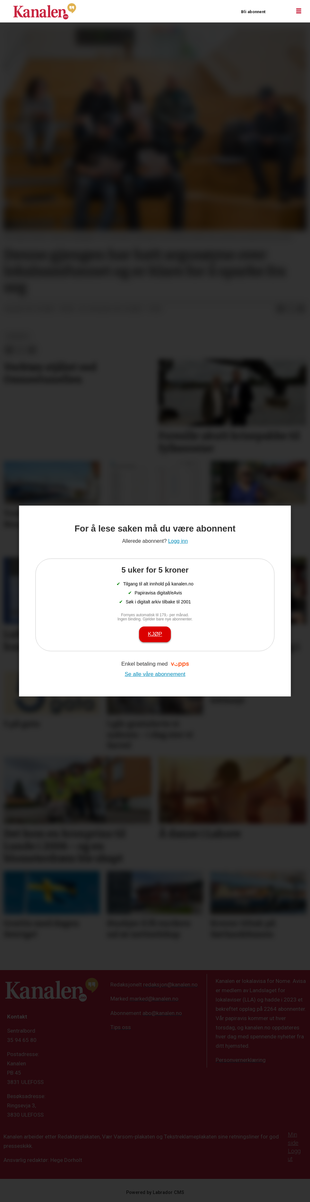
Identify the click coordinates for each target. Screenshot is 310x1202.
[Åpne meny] (298, 11)
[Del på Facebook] (280, 309)
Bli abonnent (253, 11)
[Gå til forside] (44, 11)
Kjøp (155, 634)
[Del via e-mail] (301, 309)
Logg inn (278, 11)
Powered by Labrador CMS (155, 1192)
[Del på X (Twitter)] (291, 309)
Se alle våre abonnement (155, 674)
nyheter (17, 336)
